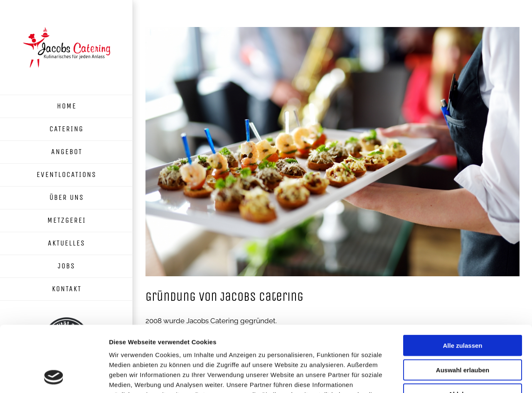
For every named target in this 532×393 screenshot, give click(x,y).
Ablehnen (462, 332)
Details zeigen (442, 376)
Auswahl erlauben (462, 308)
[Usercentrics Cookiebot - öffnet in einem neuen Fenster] (53, 377)
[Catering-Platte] (332, 151)
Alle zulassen (462, 283)
